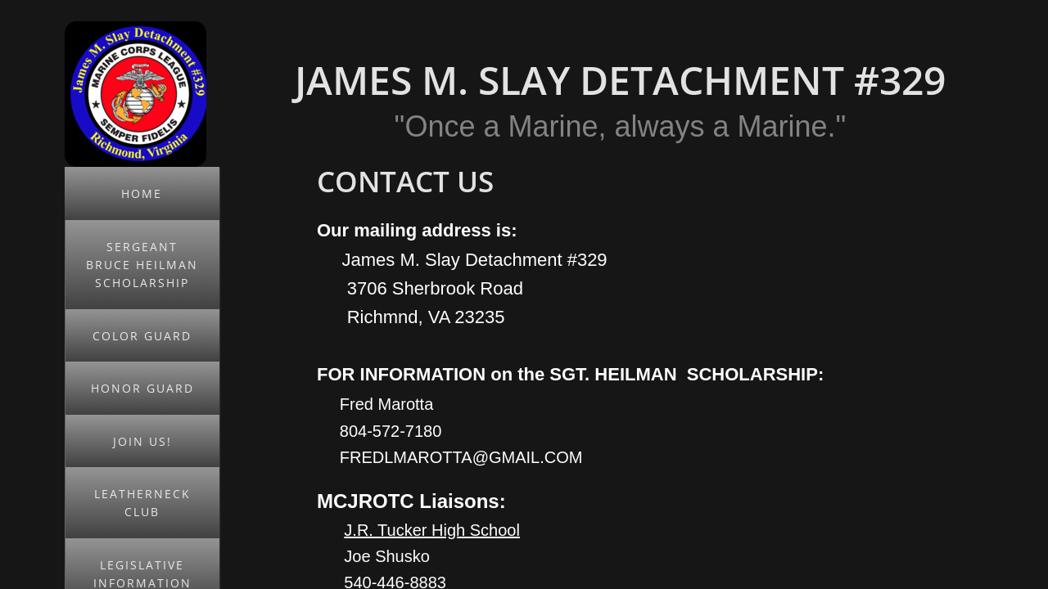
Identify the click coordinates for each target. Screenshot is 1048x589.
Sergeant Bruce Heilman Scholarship (142, 265)
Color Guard (142, 336)
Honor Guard (142, 388)
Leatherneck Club (142, 502)
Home (141, 193)
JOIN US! (142, 441)
